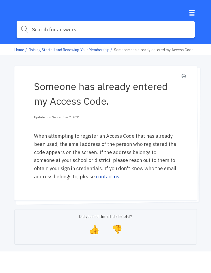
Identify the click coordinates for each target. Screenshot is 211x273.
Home (19, 49)
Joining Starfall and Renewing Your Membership (69, 49)
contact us (107, 176)
